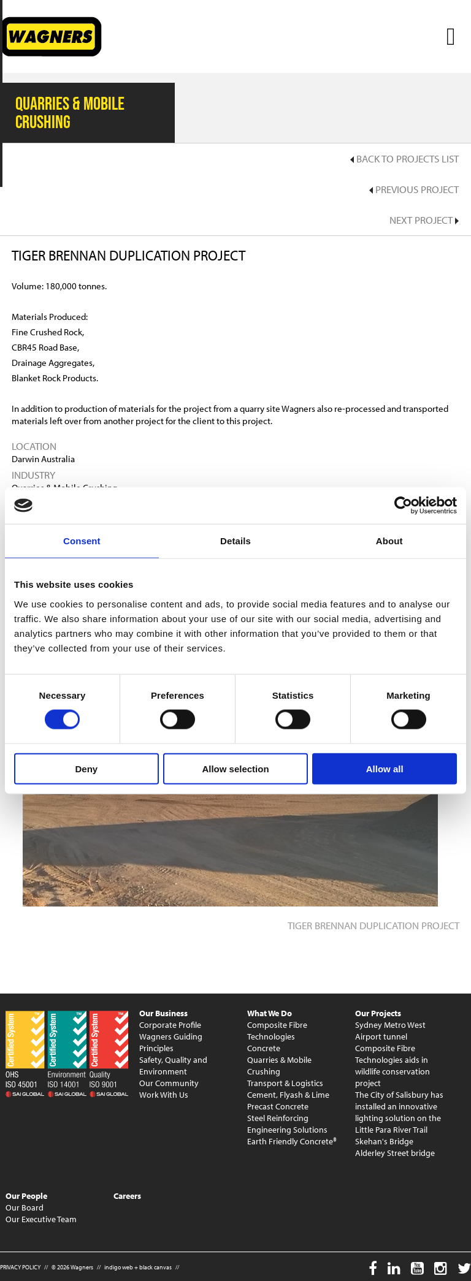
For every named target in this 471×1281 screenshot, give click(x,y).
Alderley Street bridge (395, 1152)
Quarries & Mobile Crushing (279, 1065)
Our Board (25, 1207)
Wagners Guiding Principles (170, 1042)
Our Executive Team (41, 1219)
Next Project (424, 219)
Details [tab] (235, 541)
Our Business (163, 1013)
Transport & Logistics (285, 1083)
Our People (26, 1195)
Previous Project (414, 189)
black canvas (155, 1267)
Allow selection (235, 768)
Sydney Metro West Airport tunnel (390, 1030)
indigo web (118, 1267)
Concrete (263, 1048)
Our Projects (378, 1013)
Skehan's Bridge (384, 1141)
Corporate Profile (170, 1024)
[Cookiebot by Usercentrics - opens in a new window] (403, 505)
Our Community (169, 1083)
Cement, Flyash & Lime (288, 1094)
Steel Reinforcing (277, 1117)
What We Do (269, 1013)
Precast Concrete (277, 1106)
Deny (86, 768)
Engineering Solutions (287, 1129)
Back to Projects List (404, 158)
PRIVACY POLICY (20, 1267)
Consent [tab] (82, 541)
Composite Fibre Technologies (277, 1030)
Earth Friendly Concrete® (292, 1141)
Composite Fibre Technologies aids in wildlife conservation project (392, 1066)
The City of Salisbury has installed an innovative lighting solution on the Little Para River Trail (399, 1112)
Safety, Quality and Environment (173, 1065)
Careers (127, 1195)
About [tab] (389, 541)
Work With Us (163, 1094)
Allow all (385, 768)
